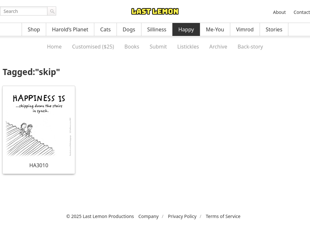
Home (54, 46)
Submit (158, 46)
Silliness (157, 29)
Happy (186, 29)
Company (148, 216)
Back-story (250, 46)
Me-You (215, 29)
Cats (105, 29)
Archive (218, 46)
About (279, 12)
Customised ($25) (93, 46)
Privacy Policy (182, 216)
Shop (34, 29)
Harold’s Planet (70, 29)
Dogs (129, 29)
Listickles (188, 46)
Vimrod (245, 29)
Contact (302, 12)
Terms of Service (223, 216)
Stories (274, 29)
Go (51, 11)
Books (131, 46)
